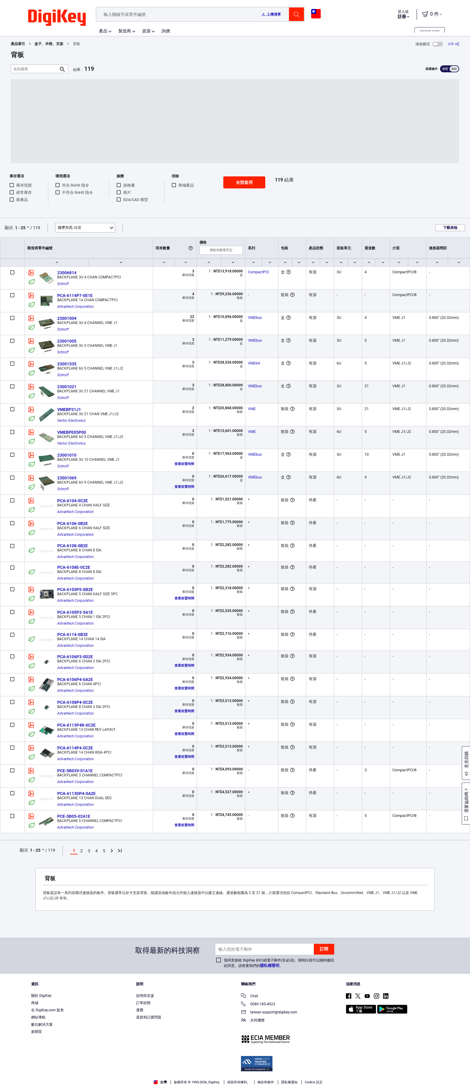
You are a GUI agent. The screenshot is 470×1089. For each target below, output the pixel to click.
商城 (34, 1003)
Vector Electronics (71, 420)
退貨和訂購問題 (148, 1017)
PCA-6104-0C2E (72, 500)
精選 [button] (69, 228)
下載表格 (450, 228)
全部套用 (244, 182)
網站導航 (38, 1017)
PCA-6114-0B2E (72, 634)
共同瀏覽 (253, 1021)
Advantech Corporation (75, 306)
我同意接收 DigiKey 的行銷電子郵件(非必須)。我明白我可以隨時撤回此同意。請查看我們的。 (279, 963)
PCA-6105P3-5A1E (75, 612)
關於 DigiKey (41, 996)
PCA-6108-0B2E (72, 545)
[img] (57, 18)
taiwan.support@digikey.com (269, 1013)
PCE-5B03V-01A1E (75, 770)
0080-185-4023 (258, 1004)
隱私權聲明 (269, 965)
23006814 (66, 272)
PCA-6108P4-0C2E (75, 702)
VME (252, 408)
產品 (103, 30)
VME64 (254, 363)
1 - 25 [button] (20, 227)
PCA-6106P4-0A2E (75, 679)
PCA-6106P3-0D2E (75, 656)
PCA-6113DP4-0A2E (76, 793)
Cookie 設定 (314, 1082)
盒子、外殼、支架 (48, 44)
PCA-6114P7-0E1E (75, 295)
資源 (146, 30)
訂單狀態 (143, 1003)
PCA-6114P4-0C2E (75, 748)
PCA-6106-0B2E (72, 523)
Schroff (63, 284)
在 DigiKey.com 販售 (47, 1010)
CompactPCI (258, 272)
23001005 (66, 341)
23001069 (66, 478)
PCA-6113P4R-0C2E (76, 725)
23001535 (66, 364)
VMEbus (255, 317)
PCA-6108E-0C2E (73, 567)
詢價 (166, 30)
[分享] (453, 44)
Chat (249, 996)
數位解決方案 (42, 1024)
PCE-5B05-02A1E (73, 816)
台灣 (160, 1082)
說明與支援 (145, 996)
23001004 (66, 318)
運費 (139, 1010)
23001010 (66, 455)
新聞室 (36, 1032)
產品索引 (18, 44)
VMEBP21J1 (69, 409)
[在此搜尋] (34, 69)
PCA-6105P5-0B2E (75, 589)
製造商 (124, 30)
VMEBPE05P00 (71, 432)
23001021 (66, 386)
